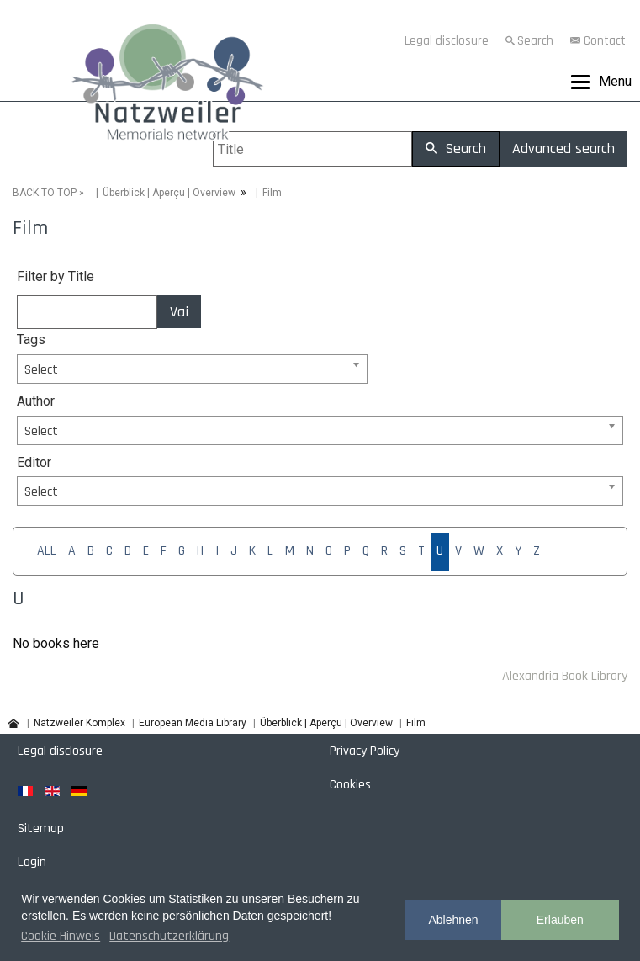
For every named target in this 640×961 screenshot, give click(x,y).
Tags (31, 340)
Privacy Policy (364, 751)
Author (36, 401)
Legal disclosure (447, 41)
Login (32, 862)
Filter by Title (55, 276)
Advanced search (563, 148)
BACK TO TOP (45, 193)
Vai (179, 311)
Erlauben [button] (560, 919)
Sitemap (41, 828)
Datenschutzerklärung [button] (169, 936)
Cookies (350, 785)
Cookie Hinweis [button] (60, 936)
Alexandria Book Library (564, 676)
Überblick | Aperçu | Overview (169, 193)
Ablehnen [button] (453, 919)
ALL (46, 551)
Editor (34, 462)
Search (535, 41)
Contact (605, 41)
